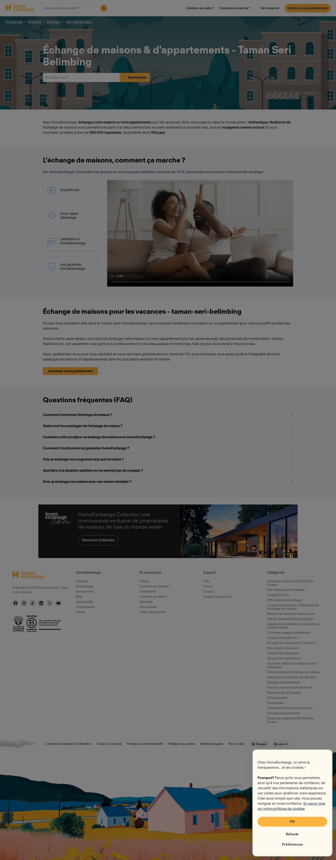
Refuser (292, 834)
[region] (292, 803)
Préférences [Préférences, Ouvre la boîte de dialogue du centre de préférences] (292, 844)
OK (292, 821)
